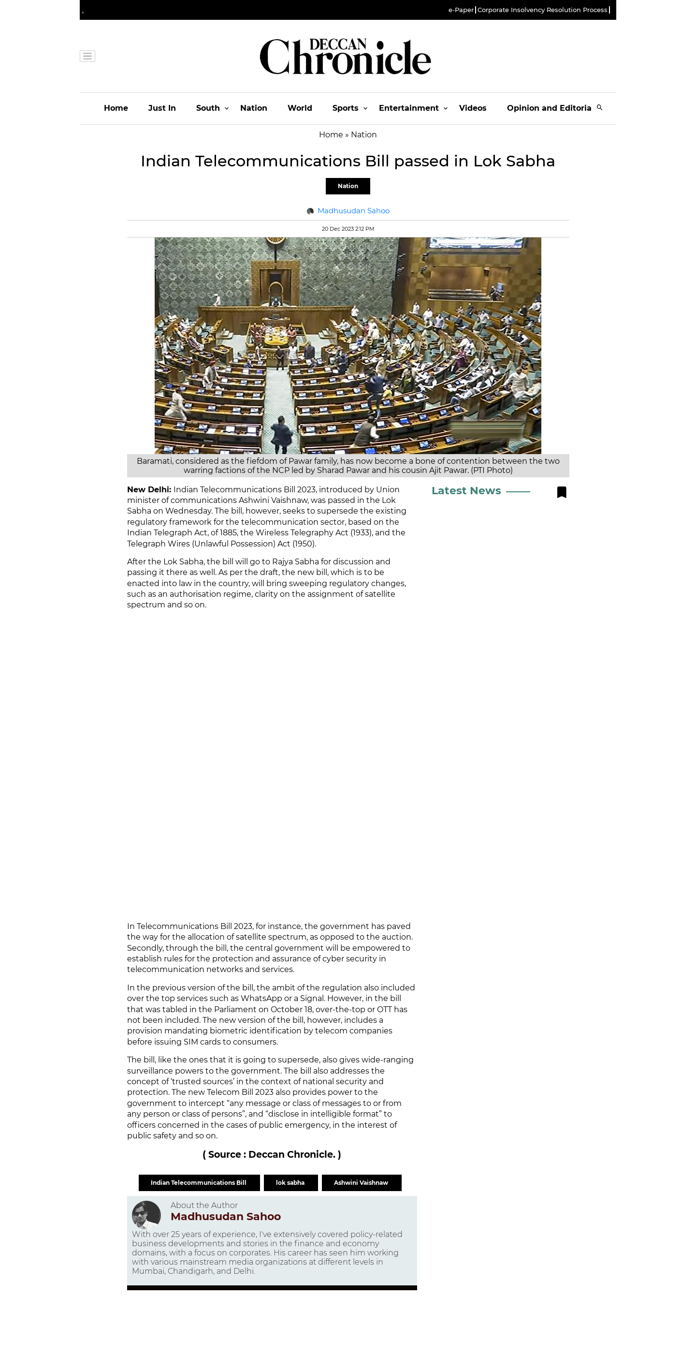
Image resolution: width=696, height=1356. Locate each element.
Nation (253, 108)
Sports (346, 108)
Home (116, 108)
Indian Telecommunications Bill (199, 1182)
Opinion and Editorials (552, 108)
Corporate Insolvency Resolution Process (543, 10)
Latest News (466, 490)
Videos (473, 108)
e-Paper (461, 10)
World (300, 108)
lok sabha (291, 1182)
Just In (162, 108)
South (208, 108)
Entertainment (409, 108)
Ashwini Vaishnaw (362, 1182)
